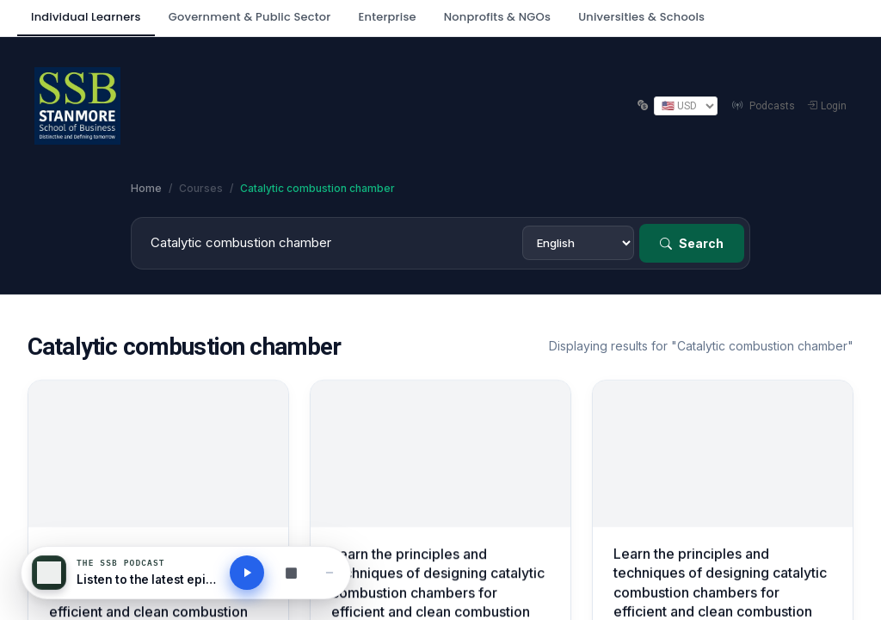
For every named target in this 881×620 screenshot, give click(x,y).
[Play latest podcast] (247, 572)
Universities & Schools (641, 17)
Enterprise (387, 17)
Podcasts (762, 106)
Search (692, 243)
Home (146, 188)
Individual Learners (86, 17)
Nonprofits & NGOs (497, 17)
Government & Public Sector (250, 17)
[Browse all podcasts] (290, 572)
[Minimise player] (329, 573)
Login (827, 106)
